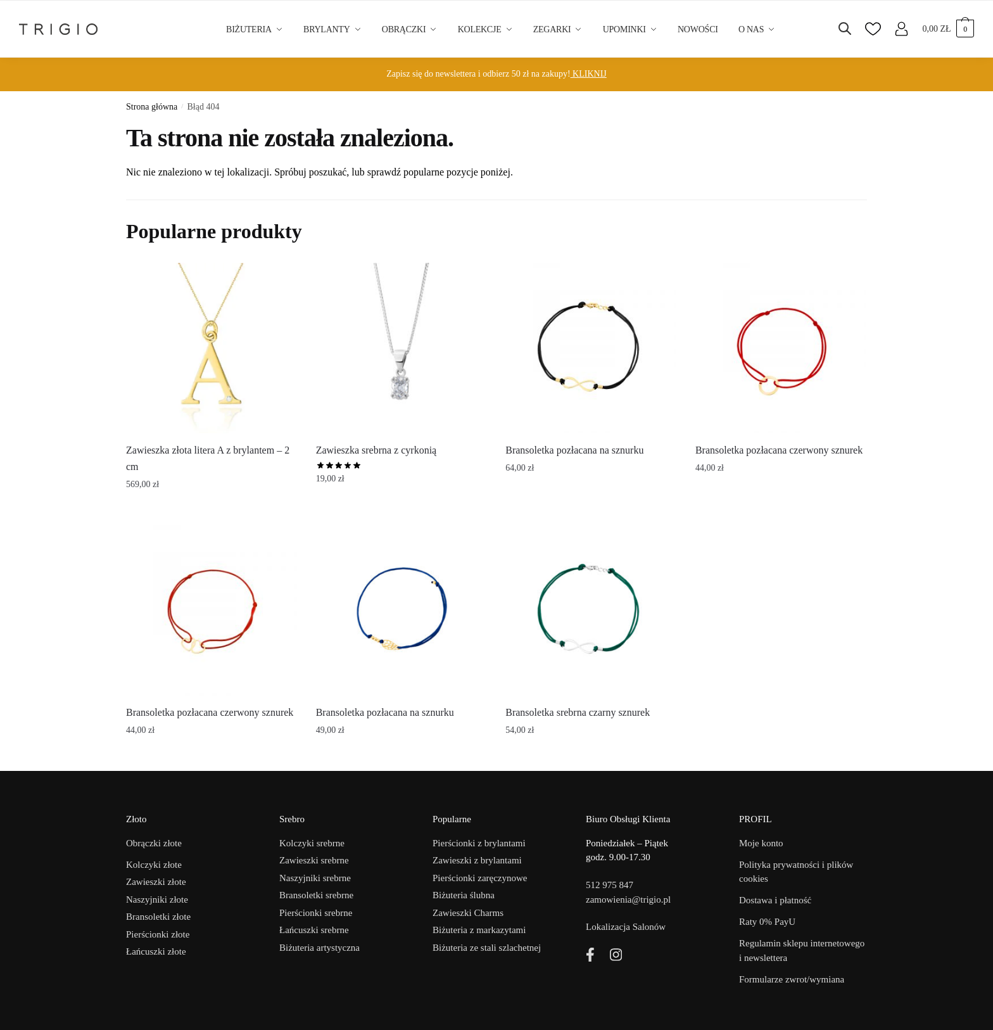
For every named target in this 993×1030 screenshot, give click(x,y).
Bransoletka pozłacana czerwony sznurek (779, 450)
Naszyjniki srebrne (315, 878)
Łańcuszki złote (156, 951)
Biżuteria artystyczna (319, 948)
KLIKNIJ (589, 74)
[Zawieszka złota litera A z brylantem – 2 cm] (211, 348)
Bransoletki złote (158, 917)
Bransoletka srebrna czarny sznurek (577, 712)
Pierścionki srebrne (315, 913)
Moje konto (761, 843)
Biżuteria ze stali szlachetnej (487, 948)
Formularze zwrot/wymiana (791, 979)
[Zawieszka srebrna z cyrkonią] (401, 348)
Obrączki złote (154, 843)
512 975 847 (609, 885)
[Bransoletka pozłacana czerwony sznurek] (780, 348)
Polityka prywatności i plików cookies (796, 872)
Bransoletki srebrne (316, 895)
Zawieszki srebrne (314, 860)
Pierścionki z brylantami (479, 843)
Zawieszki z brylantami (477, 860)
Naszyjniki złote (157, 899)
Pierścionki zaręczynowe (480, 878)
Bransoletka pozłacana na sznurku (574, 450)
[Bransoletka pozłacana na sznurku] (590, 348)
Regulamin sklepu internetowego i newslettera (801, 950)
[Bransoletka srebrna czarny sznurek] (590, 610)
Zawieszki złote (156, 882)
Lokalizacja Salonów (626, 927)
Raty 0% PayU (767, 922)
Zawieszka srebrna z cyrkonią (376, 450)
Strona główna (151, 106)
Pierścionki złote (157, 934)
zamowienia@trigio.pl (628, 899)
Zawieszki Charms (468, 913)
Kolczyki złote (154, 865)
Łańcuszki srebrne (314, 930)
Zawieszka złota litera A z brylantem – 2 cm (207, 458)
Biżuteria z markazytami (479, 930)
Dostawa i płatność (775, 900)
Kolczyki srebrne (312, 843)
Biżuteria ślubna (464, 895)
